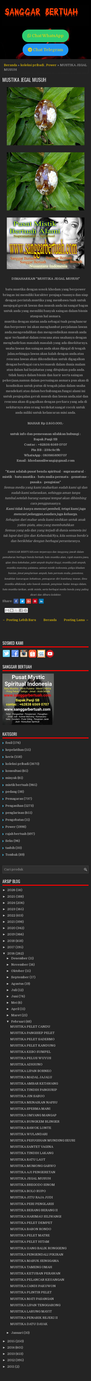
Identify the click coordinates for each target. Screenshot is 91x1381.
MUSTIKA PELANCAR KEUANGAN (37, 1279)
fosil (8, 743)
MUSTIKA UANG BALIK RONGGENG (38, 1248)
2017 (11, 947)
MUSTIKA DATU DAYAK (29, 1324)
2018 (11, 941)
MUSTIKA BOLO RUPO (28, 1191)
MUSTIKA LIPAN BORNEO (30, 1071)
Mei (14, 1002)
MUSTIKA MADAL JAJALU (31, 1077)
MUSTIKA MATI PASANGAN (32, 1299)
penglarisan (14, 813)
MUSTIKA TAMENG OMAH (31, 1267)
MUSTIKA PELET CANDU (30, 1026)
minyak (11, 778)
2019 (11, 934)
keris (9, 757)
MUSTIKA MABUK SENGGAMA (34, 1261)
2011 (11, 1366)
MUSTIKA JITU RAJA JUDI (31, 1197)
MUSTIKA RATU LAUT (27, 1159)
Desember (19, 958)
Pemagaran (14, 798)
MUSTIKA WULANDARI (29, 1134)
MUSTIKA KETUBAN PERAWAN (35, 1273)
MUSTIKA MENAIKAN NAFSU (34, 1102)
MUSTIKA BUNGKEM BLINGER (34, 1121)
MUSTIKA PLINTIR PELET (31, 1292)
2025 (11, 896)
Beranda (10, 65)
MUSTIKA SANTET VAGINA (31, 1146)
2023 (11, 909)
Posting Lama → (76, 620)
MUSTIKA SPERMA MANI (30, 1108)
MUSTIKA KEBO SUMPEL (30, 1052)
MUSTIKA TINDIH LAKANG (31, 1153)
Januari (17, 1332)
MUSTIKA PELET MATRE (30, 1235)
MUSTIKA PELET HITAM (29, 1241)
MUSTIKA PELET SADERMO (32, 1039)
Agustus (18, 983)
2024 (11, 903)
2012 (11, 1360)
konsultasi (13, 771)
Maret (16, 1015)
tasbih (10, 848)
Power (51, 65)
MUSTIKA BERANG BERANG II (34, 1210)
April (15, 1009)
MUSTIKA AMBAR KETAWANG (34, 1083)
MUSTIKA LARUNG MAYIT (31, 1311)
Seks (9, 841)
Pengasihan (14, 805)
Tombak (11, 854)
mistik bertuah (16, 785)
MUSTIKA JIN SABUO (27, 1096)
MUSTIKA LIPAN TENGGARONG (35, 1305)
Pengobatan (14, 820)
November (20, 964)
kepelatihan (14, 750)
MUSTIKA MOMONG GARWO (33, 1166)
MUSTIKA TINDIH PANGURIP (33, 1090)
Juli (14, 990)
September (20, 977)
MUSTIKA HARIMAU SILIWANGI (35, 1216)
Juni (15, 996)
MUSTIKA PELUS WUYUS (30, 1058)
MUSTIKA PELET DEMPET (31, 1223)
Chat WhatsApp (45, 35)
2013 (11, 1354)
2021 (11, 921)
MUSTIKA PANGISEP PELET (32, 1033)
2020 (11, 928)
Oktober (18, 971)
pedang (11, 791)
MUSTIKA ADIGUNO (26, 1064)
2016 (11, 953)
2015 (11, 1341)
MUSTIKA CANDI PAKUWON (33, 1286)
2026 (11, 890)
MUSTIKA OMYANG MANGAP (33, 1115)
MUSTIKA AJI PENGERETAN (32, 1172)
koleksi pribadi (32, 65)
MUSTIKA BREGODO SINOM (32, 1185)
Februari (18, 1021)
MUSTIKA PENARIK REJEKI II (34, 1317)
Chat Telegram (45, 49)
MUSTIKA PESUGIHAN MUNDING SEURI (42, 1140)
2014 (11, 1347)
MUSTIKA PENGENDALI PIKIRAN (36, 1254)
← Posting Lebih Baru (19, 620)
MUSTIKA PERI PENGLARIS (32, 1204)
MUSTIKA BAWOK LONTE (30, 1128)
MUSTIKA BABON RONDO (30, 1229)
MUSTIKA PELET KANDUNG (32, 1045)
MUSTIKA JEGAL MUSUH (24, 79)
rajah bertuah (15, 834)
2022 (11, 915)
